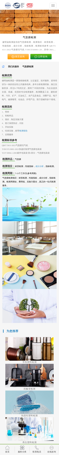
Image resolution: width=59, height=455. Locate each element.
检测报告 (23, 131)
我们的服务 (13, 66)
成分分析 (39, 166)
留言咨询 (18, 56)
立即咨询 (40, 56)
